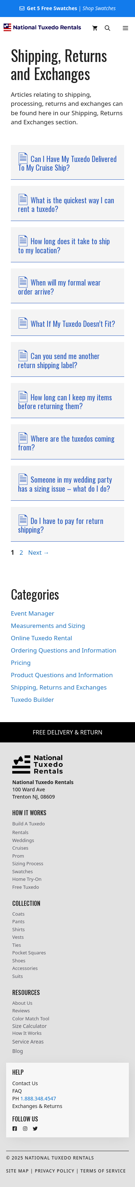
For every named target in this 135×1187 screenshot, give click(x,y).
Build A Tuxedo (28, 823)
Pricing (21, 662)
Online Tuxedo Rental (41, 638)
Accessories (25, 968)
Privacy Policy (55, 1171)
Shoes (19, 960)
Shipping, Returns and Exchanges (59, 687)
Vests (18, 937)
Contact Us (25, 1083)
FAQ (17, 1090)
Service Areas (28, 1041)
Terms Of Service (103, 1171)
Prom (18, 856)
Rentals (20, 832)
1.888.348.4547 (38, 1098)
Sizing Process (27, 863)
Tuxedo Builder (32, 699)
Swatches (22, 871)
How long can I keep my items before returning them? (65, 401)
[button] (107, 28)
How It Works (27, 1033)
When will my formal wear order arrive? (59, 286)
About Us (22, 1003)
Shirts (18, 929)
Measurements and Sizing (48, 625)
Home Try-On (26, 879)
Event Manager (32, 613)
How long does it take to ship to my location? (64, 245)
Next (38, 552)
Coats (18, 914)
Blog (17, 1051)
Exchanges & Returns (37, 1106)
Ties (16, 945)
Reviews (21, 1010)
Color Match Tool (30, 1018)
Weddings (23, 840)
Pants (18, 921)
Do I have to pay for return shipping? (60, 525)
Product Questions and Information (62, 675)
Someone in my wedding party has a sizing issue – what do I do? (65, 483)
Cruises (20, 848)
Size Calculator (29, 1026)
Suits (17, 976)
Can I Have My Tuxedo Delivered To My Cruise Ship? (67, 163)
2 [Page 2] (22, 552)
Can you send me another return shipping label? (59, 360)
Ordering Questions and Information (63, 650)
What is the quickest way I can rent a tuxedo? (66, 204)
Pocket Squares (29, 952)
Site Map (17, 1171)
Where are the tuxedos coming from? (66, 443)
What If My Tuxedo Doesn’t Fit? (73, 323)
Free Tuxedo (25, 887)
